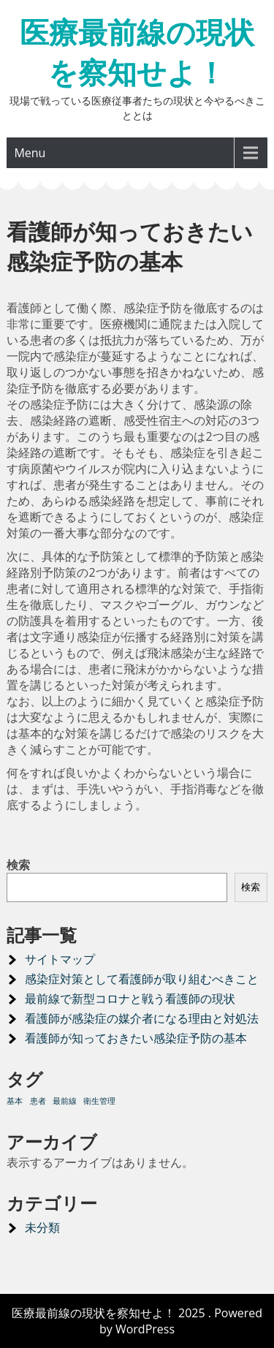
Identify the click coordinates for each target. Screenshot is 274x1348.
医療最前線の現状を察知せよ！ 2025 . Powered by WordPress (137, 1321)
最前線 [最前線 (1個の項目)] (65, 1101)
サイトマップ (60, 959)
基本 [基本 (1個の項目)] (15, 1101)
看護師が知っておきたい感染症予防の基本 (136, 1038)
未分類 (42, 1227)
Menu (29, 153)
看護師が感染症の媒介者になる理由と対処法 (142, 1018)
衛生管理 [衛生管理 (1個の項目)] (99, 1101)
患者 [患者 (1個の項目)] (38, 1101)
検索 (18, 865)
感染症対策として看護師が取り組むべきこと (142, 979)
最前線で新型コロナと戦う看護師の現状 (130, 999)
